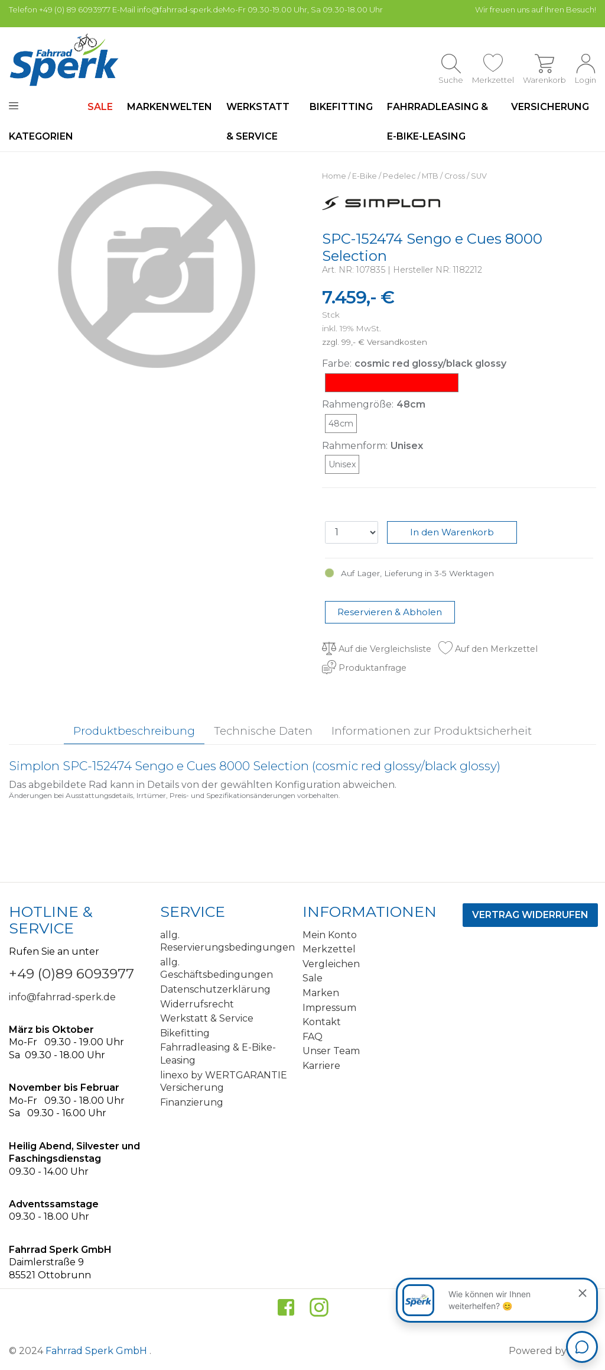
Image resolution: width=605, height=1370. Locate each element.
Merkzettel (329, 949)
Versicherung (550, 106)
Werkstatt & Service (258, 121)
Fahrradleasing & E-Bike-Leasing (437, 121)
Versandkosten (397, 342)
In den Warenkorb (452, 532)
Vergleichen (331, 964)
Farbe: (337, 363)
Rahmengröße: (357, 404)
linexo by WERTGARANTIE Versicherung (223, 1081)
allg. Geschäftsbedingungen (216, 969)
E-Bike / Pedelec (384, 176)
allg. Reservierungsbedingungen (227, 941)
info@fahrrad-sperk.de (62, 997)
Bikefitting (341, 106)
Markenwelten (169, 106)
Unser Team (331, 1050)
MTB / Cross (443, 176)
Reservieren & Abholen (389, 612)
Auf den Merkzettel (488, 649)
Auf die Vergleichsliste (376, 649)
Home (334, 176)
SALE (100, 106)
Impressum (329, 1007)
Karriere (321, 1065)
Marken (320, 993)
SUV (479, 176)
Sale (312, 978)
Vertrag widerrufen (530, 914)
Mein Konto (329, 935)
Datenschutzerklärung (215, 989)
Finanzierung (191, 1102)
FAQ (312, 1036)
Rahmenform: (355, 445)
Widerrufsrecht (197, 1004)
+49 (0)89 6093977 (71, 973)
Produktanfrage (364, 668)
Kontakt (321, 1022)
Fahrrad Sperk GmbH (97, 1350)
